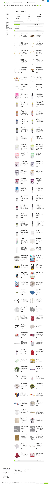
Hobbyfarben (7, 26)
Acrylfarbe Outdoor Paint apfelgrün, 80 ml (39, 119)
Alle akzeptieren (42, 483)
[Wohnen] (32, 5)
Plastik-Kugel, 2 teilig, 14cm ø (24, 409)
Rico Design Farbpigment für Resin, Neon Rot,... (24, 153)
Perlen (7, 30)
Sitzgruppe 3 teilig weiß (39, 443)
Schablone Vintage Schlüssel (24, 426)
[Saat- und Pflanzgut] (12, 5)
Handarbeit (7, 25)
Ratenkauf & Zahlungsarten (27, 469)
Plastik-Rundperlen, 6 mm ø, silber (40, 281)
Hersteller (25, 26)
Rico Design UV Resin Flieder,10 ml (38, 204)
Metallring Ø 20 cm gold (39, 50)
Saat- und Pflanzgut (8, 11)
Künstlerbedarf (8, 27)
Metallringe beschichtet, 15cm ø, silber (39, 85)
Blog (6, 35)
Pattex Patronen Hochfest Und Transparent (24, 264)
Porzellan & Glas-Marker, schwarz (24, 341)
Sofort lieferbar (17, 26)
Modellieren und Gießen (9, 28)
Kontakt (25, 470)
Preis (34, 26)
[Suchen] (21, 2)
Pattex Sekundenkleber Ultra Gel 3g (24, 273)
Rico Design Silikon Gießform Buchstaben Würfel (23, 247)
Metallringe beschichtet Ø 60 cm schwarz (40, 59)
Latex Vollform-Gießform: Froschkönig (24, 452)
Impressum (25, 471)
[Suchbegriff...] (17, 2)
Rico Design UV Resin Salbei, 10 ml (24, 221)
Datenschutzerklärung (16, 473)
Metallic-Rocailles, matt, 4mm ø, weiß (39, 401)
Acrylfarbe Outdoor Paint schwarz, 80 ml (39, 127)
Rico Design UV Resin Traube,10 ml (23, 213)
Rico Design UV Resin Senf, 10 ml (24, 196)
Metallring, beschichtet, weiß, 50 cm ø (24, 59)
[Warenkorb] (33, 2)
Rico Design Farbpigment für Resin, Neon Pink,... (24, 93)
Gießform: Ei (22, 443)
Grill (6, 17)
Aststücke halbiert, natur (39, 33)
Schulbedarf (7, 33)
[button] (48, 1)
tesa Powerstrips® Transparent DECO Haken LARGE (39, 255)
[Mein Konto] (29, 2)
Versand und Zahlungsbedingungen (18, 471)
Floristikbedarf (7, 32)
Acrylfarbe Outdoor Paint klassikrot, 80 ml (39, 110)
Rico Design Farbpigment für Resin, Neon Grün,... (40, 153)
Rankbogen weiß (23, 315)
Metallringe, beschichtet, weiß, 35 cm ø (39, 76)
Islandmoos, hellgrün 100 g (39, 383)
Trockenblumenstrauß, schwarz (39, 67)
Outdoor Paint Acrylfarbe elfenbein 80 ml (24, 102)
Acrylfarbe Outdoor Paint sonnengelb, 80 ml (39, 102)
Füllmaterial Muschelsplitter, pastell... (24, 238)
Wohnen (7, 18)
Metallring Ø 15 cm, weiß (24, 84)
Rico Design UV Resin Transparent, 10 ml (38, 187)
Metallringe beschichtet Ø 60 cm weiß (24, 42)
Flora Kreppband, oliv (23, 289)
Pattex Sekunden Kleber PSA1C (39, 264)
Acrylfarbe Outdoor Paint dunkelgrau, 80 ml (24, 127)
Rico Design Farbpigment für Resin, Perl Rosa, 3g (24, 161)
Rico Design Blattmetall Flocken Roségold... (24, 179)
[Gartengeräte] (22, 5)
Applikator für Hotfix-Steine (24, 298)
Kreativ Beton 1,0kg (38, 417)
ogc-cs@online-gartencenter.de (6, 469)
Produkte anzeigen (17, 28)
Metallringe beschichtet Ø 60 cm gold (24, 33)
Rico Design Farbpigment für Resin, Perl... (40, 161)
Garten (6, 10)
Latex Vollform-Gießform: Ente (39, 315)
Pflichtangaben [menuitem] (43, 0)
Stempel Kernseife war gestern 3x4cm (24, 324)
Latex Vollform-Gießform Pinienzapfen (39, 349)
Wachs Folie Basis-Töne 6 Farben (24, 392)
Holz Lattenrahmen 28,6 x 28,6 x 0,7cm (24, 418)
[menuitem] (17, 2)
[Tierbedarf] (35, 5)
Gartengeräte (7, 14)
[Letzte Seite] (17, 30)
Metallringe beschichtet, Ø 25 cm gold (24, 50)
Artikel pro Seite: (38, 30)
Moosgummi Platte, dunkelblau (38, 290)
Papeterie (7, 29)
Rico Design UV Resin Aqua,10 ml (38, 213)
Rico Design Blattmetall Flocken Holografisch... (39, 179)
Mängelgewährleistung (16, 469)
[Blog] (40, 5)
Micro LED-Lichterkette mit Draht (24, 332)
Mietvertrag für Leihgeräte (17, 470)
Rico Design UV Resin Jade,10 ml (40, 221)
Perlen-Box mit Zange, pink (39, 332)
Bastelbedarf (7, 24)
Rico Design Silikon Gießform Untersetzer (39, 247)
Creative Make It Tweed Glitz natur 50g (24, 255)
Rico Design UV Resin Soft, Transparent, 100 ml (39, 93)
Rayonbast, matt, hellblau (24, 400)
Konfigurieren (46, 483)
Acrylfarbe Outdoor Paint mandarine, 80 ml (24, 110)
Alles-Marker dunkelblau (39, 366)
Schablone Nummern (39, 306)
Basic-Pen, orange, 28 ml (39, 409)
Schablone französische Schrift (39, 426)
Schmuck (7, 31)
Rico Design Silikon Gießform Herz (38, 238)
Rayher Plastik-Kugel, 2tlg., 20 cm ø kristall (24, 307)
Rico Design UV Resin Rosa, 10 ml (39, 196)
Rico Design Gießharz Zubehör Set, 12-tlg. (39, 136)
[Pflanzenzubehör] (17, 5)
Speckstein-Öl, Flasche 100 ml (39, 375)
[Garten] (7, 5)
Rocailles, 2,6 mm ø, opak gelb (39, 358)
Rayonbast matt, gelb (39, 392)
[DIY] (38, 5)
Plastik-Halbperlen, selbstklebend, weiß (38, 298)
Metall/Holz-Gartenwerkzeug (23, 375)
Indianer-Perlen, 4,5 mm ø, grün (24, 367)
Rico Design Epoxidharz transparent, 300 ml (39, 230)
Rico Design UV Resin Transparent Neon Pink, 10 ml (24, 230)
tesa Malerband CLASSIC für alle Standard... (39, 273)
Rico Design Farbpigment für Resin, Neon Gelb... (40, 144)
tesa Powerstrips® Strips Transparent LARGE (24, 281)
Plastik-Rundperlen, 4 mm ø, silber (24, 384)
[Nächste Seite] (15, 30)
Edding (7, 34)
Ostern (7, 23)
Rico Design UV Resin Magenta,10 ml (23, 204)
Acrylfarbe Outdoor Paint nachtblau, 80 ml (24, 119)
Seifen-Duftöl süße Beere (24, 349)
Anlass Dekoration (8, 22)
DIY (6, 21)
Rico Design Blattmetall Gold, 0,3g (39, 170)
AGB (14, 474)
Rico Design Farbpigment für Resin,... (24, 144)
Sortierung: (35, 24)
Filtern (16, 24)
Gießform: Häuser (38, 323)
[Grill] (30, 5)
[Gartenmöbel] (26, 5)
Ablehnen (38, 483)
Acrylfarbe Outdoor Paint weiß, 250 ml (24, 136)
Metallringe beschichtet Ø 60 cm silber (24, 67)
